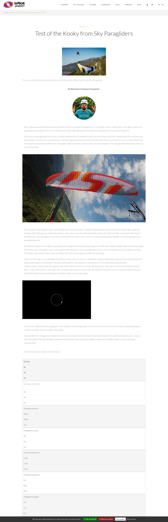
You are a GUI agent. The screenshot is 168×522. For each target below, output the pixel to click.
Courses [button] (92, 4)
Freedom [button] (128, 4)
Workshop (105, 4)
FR (159, 4)
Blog (139, 4)
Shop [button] (117, 4)
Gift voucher (78, 4)
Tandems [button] (64, 4)
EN (163, 4)
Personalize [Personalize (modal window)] (120, 519)
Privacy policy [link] (131, 519)
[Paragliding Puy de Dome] (14, 5)
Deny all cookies (106, 519)
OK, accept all (90, 519)
